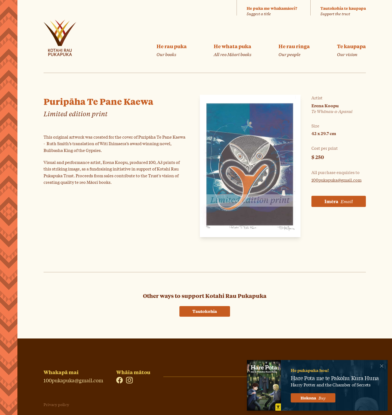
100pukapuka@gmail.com (336, 180)
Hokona (313, 398)
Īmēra (338, 201)
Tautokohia (204, 311)
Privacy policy (56, 404)
